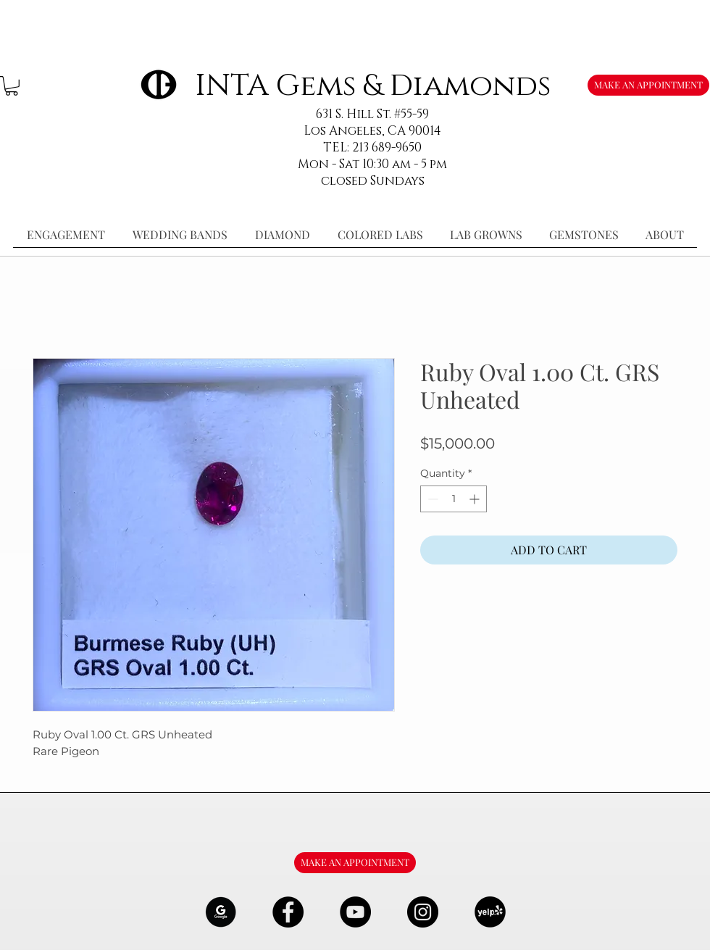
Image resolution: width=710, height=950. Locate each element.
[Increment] (476, 499)
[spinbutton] (453, 499)
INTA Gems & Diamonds (373, 86)
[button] (11, 86)
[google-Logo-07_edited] (220, 912)
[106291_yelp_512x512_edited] (490, 912)
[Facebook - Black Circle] (288, 912)
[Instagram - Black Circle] (422, 912)
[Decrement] (431, 499)
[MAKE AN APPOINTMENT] (648, 85)
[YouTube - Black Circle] (355, 912)
